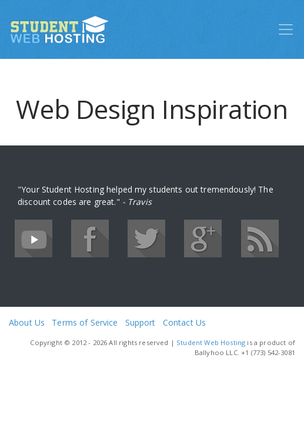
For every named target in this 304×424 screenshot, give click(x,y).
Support (140, 322)
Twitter (146, 238)
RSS (260, 238)
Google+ (203, 238)
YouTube (33, 238)
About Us (27, 322)
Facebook (90, 238)
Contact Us (184, 322)
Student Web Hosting (210, 342)
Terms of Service (85, 322)
